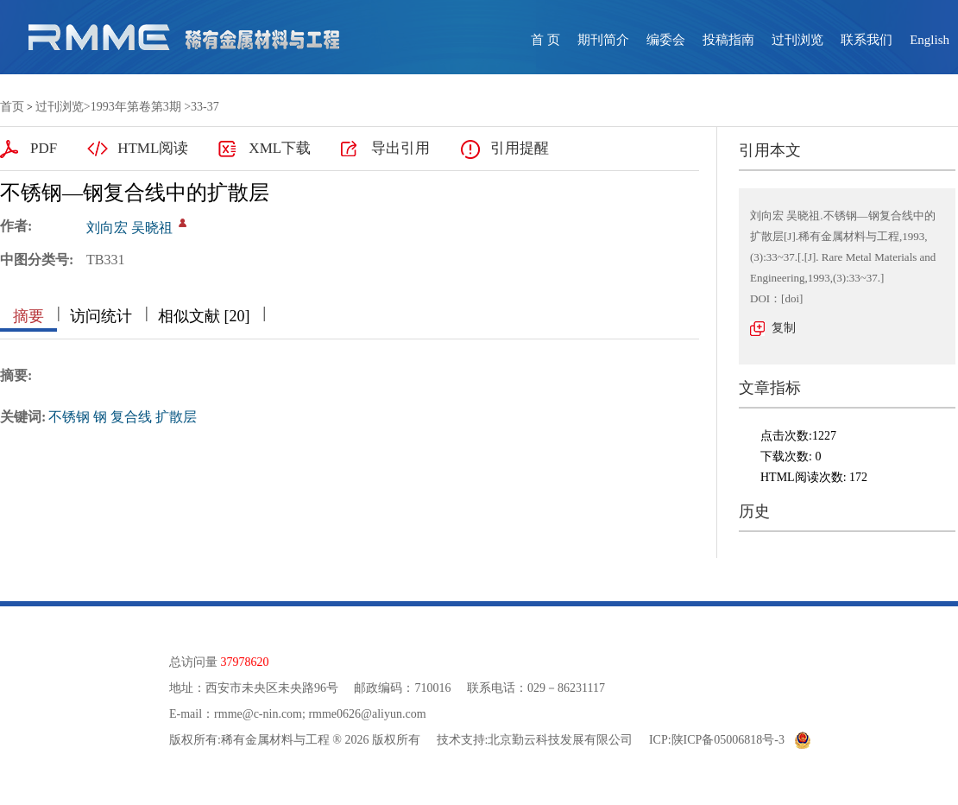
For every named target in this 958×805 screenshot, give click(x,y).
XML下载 (280, 148)
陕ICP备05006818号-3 (728, 739)
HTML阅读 (152, 148)
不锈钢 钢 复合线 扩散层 (122, 416)
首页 (12, 106)
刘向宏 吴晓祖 (129, 227)
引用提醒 (519, 148)
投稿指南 (728, 40)
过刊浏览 (797, 40)
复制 (784, 327)
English (929, 40)
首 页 (545, 40)
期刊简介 (603, 40)
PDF (43, 148)
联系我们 (866, 40)
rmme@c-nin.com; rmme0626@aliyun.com (319, 713)
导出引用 (400, 148)
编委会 (665, 40)
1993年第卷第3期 (136, 106)
